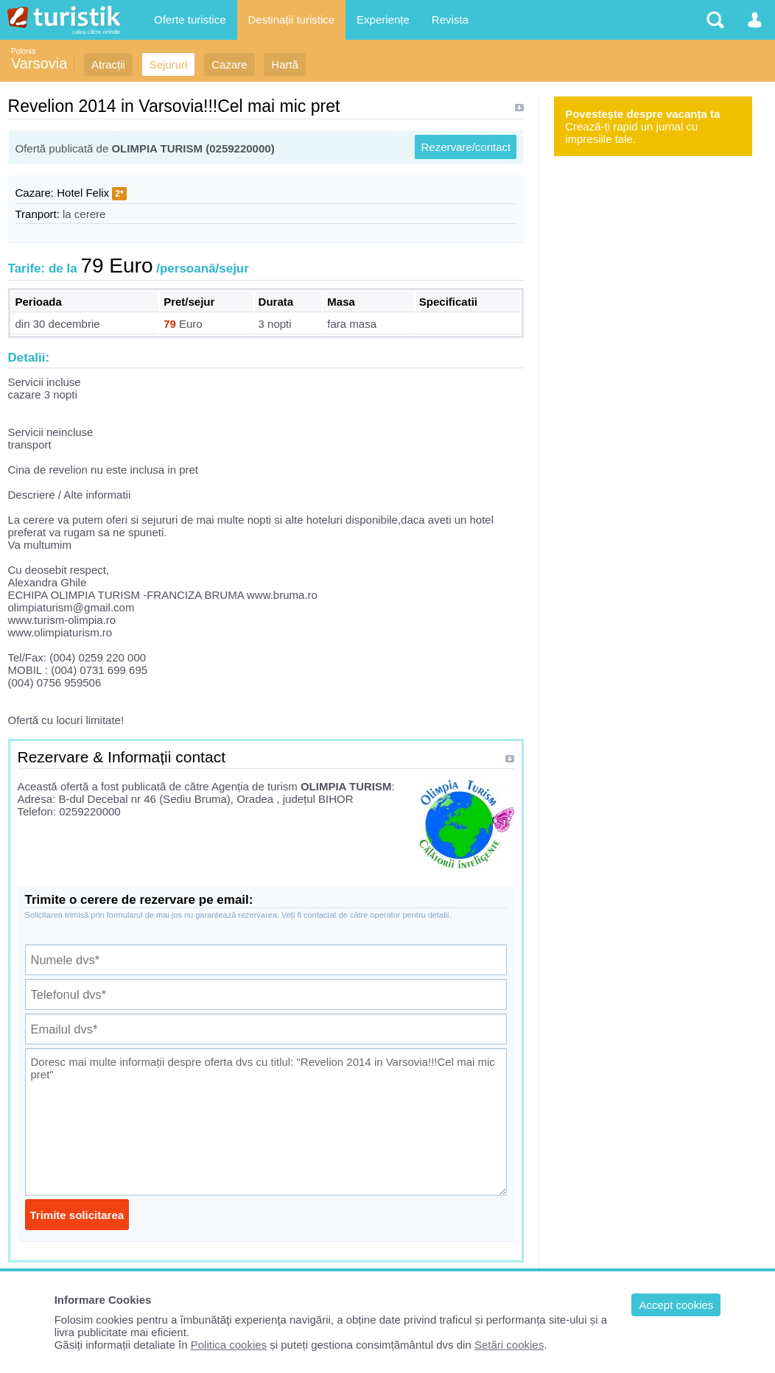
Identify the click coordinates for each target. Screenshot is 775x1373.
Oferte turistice (190, 19)
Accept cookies (676, 1305)
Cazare (229, 64)
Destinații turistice (291, 19)
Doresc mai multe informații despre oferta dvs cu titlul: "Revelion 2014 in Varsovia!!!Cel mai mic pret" (266, 1121)
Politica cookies (229, 1344)
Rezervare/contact (466, 147)
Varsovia (39, 63)
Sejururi (169, 64)
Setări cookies (509, 1344)
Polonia (23, 51)
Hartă (284, 64)
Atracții (108, 64)
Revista (450, 19)
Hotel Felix (83, 192)
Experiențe (383, 19)
